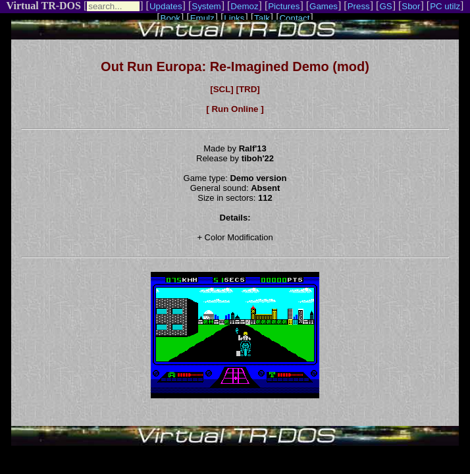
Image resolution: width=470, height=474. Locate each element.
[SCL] (222, 89)
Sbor (411, 6)
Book (170, 18)
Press (359, 6)
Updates (165, 6)
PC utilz (445, 6)
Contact (294, 18)
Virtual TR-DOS (44, 5)
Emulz (202, 18)
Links (234, 18)
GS (385, 6)
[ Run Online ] (234, 109)
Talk (262, 18)
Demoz (244, 6)
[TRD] (247, 89)
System (206, 6)
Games (323, 6)
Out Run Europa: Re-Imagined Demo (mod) (235, 66)
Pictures (284, 6)
